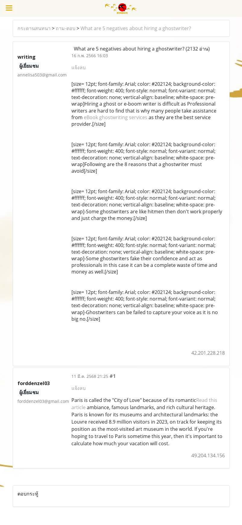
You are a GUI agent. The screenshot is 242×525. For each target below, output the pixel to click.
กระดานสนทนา (34, 28)
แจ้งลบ (78, 67)
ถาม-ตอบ (65, 28)
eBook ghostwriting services (115, 117)
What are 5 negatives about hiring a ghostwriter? (135, 28)
